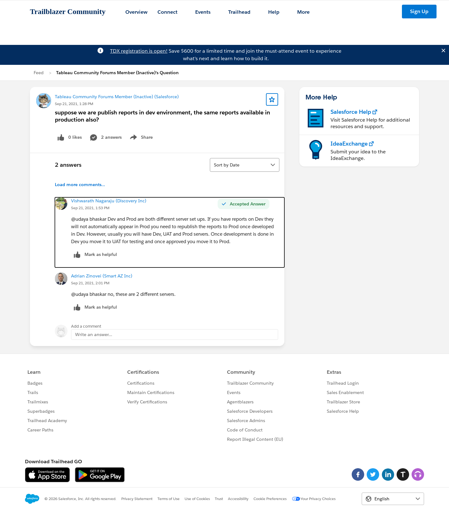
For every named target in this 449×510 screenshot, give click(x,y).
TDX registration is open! (138, 51)
